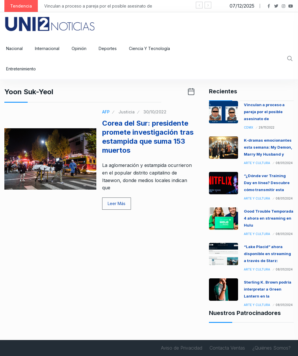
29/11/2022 (266, 127)
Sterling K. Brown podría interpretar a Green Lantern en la (267, 289)
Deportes (108, 48)
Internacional (47, 48)
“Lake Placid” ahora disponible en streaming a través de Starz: (267, 253)
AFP (106, 111)
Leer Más (116, 203)
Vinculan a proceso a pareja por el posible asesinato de (98, 5)
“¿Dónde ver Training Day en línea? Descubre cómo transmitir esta (267, 182)
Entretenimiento (21, 68)
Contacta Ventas (227, 348)
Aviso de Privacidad (181, 348)
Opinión (79, 48)
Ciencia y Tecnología (149, 48)
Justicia (126, 111)
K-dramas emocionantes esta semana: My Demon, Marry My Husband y (268, 147)
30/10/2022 (154, 111)
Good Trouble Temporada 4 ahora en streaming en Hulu (268, 218)
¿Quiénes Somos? (271, 348)
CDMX (248, 127)
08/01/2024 (284, 163)
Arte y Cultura (257, 163)
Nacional (14, 48)
